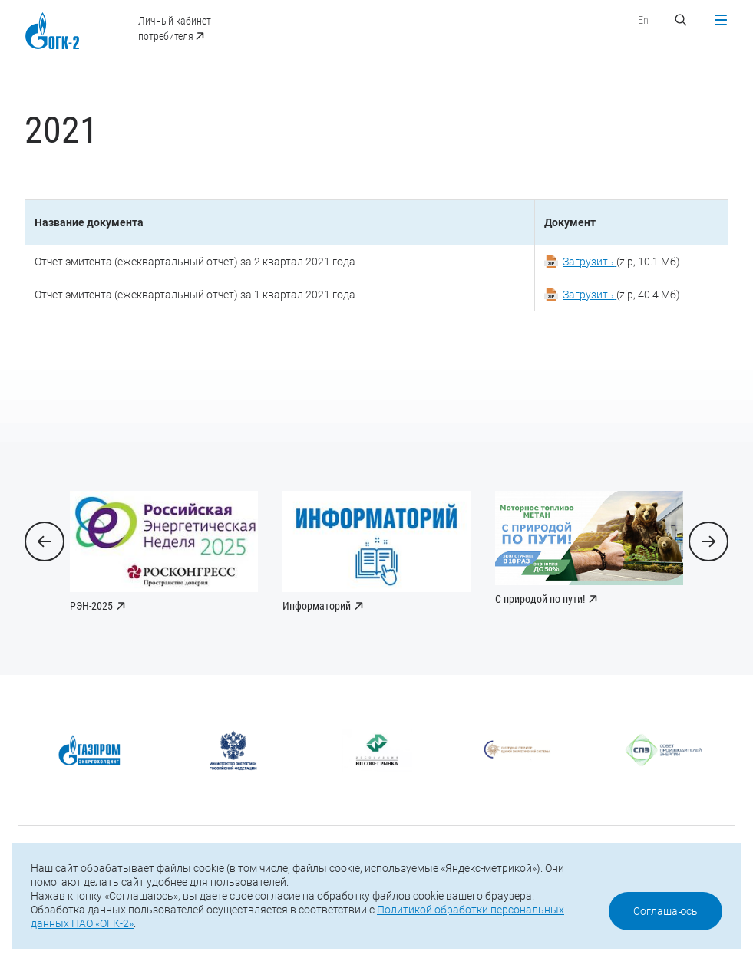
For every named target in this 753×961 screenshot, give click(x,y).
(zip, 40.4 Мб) (621, 294)
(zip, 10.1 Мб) (621, 261)
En (643, 20)
